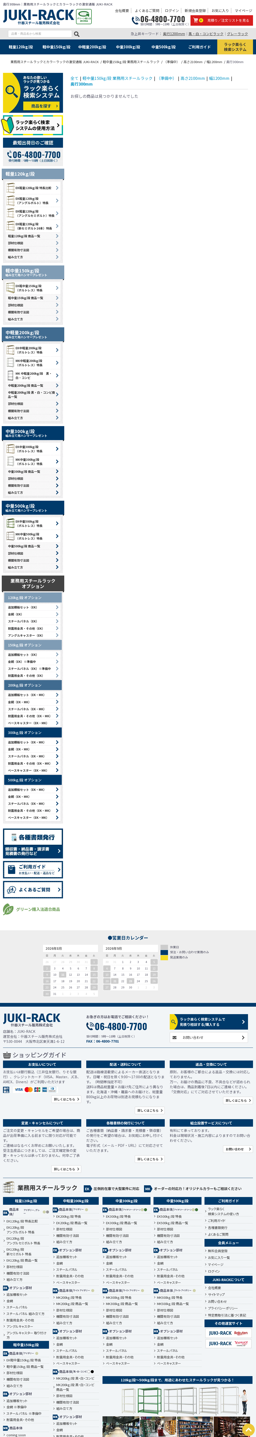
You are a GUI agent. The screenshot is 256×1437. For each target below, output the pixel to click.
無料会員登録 (218, 1250)
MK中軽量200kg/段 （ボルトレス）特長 (24, 363)
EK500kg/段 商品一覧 (172, 1223)
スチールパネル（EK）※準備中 (29, 668)
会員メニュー (228, 1242)
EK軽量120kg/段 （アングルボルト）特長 (27, 200)
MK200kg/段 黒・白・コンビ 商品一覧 (75, 1387)
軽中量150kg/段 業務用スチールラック (117, 78)
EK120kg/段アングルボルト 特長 (20, 1229)
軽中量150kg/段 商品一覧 (25, 298)
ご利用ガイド (199, 46)
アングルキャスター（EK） (26, 635)
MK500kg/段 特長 (169, 1297)
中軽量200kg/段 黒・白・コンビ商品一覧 (31, 394)
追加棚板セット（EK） (23, 607)
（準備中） (166, 78)
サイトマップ (216, 1294)
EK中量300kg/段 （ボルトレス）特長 (24, 449)
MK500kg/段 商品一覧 (173, 1304)
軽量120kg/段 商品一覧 (24, 236)
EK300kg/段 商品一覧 (121, 1223)
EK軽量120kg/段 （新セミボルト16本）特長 (29, 226)
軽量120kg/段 (21, 46)
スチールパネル (17, 1307)
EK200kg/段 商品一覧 (72, 1223)
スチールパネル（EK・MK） (27, 709)
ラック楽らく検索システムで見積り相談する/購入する (202, 1022)
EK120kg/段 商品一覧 (22, 1260)
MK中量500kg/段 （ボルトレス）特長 (24, 536)
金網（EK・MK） (19, 702)
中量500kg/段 (164, 46)
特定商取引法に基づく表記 (227, 1315)
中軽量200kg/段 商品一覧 (25, 385)
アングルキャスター (19, 1326)
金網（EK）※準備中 (22, 661)
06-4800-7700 (162, 19)
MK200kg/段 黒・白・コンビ (75, 1378)
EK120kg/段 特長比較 (22, 1221)
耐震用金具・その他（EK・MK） (30, 716)
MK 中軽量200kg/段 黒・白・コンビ (29, 375)
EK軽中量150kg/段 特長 (23, 1360)
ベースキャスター (68, 1282)
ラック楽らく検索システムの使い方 (223, 1211)
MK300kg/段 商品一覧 (122, 1304)
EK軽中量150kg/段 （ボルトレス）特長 (24, 288)
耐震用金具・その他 (20, 1320)
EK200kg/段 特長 (68, 1216)
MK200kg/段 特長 (69, 1297)
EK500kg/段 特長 (169, 1216)
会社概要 (122, 10)
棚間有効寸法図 (18, 250)
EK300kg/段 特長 (118, 1216)
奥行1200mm (174, 33)
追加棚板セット (17, 1294)
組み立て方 (15, 257)
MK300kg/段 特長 (119, 1297)
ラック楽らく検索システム (235, 47)
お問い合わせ (193, 1037)
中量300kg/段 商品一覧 (24, 471)
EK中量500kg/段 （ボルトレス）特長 (24, 523)
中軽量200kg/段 (92, 46)
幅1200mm (219, 78)
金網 (9, 1301)
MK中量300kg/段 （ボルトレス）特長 (24, 461)
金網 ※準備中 (16, 1407)
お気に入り (220, 10)
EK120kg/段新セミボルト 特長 (19, 1251)
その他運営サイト (228, 1323)
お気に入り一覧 (219, 1257)
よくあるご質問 (147, 10)
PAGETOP (248, 1430)
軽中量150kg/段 (56, 46)
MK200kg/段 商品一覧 (72, 1304)
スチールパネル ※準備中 (24, 1413)
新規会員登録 (195, 10)
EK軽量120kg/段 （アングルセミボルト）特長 (30, 213)
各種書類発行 (218, 1227)
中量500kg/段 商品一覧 (24, 546)
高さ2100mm (192, 78)
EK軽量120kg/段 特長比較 (28, 188)
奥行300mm (81, 84)
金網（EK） (16, 614)
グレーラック (237, 33)
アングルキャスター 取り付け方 (26, 1335)
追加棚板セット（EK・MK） (27, 695)
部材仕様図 (15, 243)
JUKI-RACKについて (228, 1279)
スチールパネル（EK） (23, 621)
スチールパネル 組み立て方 (25, 1314)
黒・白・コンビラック (206, 33)
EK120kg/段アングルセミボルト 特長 (23, 1240)
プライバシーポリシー (223, 1308)
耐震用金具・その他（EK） (26, 628)
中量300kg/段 (128, 46)
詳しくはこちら (64, 1099)
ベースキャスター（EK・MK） (28, 723)
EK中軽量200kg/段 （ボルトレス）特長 (24, 350)
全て (74, 78)
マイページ (243, 10)
